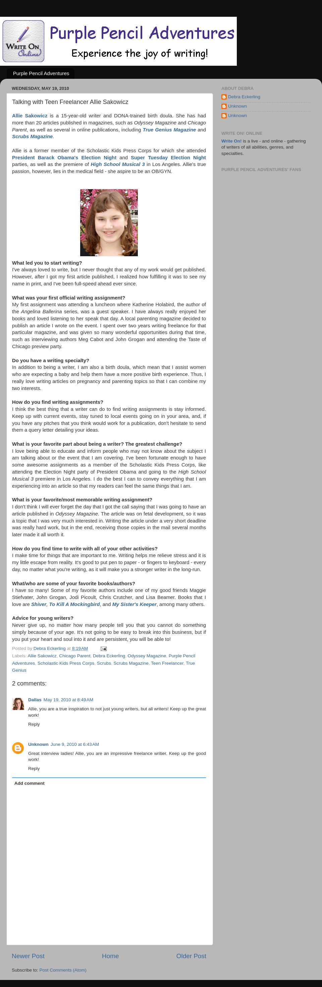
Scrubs (104, 663)
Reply (34, 724)
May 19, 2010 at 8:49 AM (68, 699)
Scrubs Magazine (130, 663)
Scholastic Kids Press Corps (66, 663)
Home (110, 955)
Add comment (29, 783)
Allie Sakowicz (42, 655)
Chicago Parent (74, 655)
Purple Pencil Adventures (41, 73)
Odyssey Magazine (146, 655)
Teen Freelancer (167, 663)
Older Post (191, 955)
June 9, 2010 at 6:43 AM (75, 744)
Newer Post (28, 955)
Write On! (231, 141)
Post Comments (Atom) (63, 970)
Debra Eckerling (109, 655)
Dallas (35, 699)
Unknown (38, 744)
